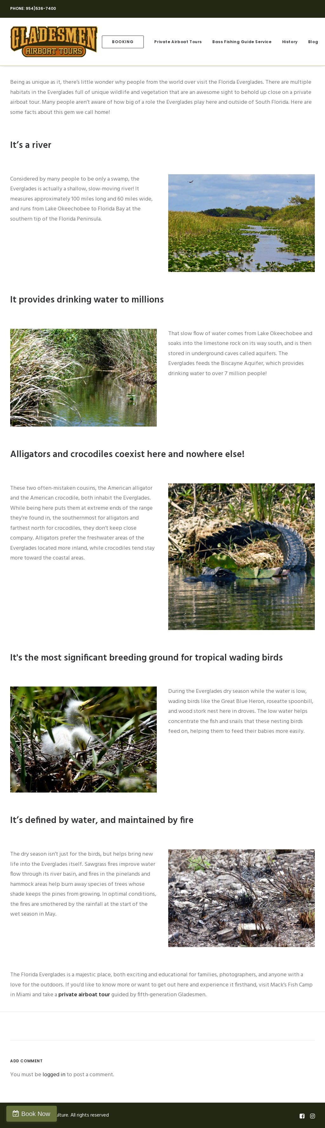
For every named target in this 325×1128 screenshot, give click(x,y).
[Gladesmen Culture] (53, 41)
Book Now (35, 1113)
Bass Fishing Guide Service (242, 41)
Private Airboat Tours (178, 41)
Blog (313, 41)
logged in (54, 1074)
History (290, 41)
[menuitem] (122, 42)
